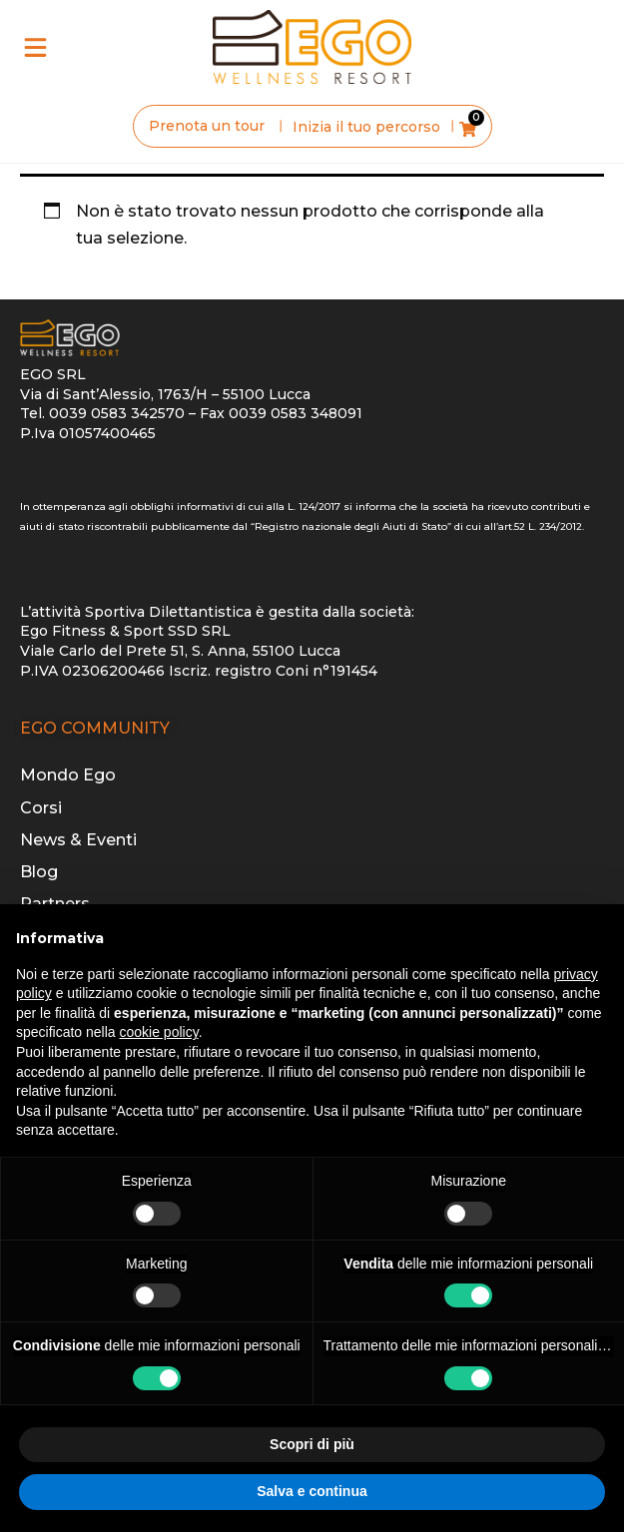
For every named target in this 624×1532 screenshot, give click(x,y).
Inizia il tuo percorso (366, 127)
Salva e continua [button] (311, 1491)
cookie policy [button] (159, 1032)
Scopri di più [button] (312, 1444)
